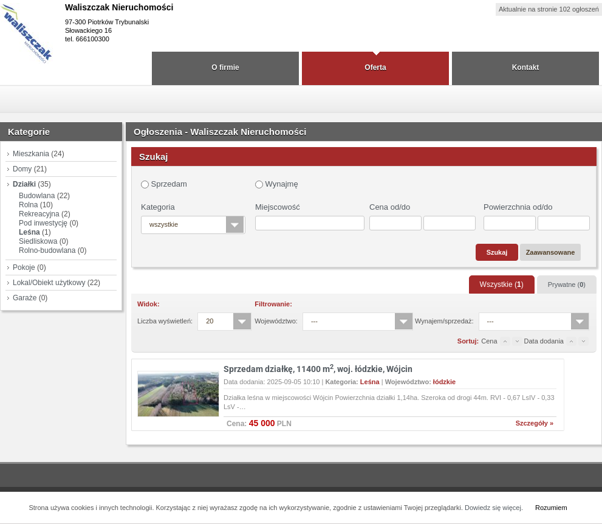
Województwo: (276, 321)
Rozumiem (551, 507)
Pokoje (24, 267)
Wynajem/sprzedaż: (444, 321)
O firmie (225, 67)
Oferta (375, 67)
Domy (22, 169)
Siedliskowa (38, 241)
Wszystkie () (502, 284)
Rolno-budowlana (47, 250)
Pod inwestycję (43, 223)
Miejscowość (277, 207)
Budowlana (37, 195)
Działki (24, 184)
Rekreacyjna (39, 214)
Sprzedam (164, 183)
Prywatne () (567, 284)
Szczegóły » (534, 423)
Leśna (29, 232)
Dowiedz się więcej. (494, 507)
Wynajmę (276, 183)
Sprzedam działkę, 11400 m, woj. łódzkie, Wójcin (318, 369)
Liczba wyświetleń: (165, 321)
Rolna (28, 205)
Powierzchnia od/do (518, 207)
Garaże (24, 298)
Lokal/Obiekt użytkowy (49, 282)
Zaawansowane (550, 252)
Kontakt (525, 67)
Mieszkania (31, 154)
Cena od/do (389, 207)
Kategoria (158, 207)
